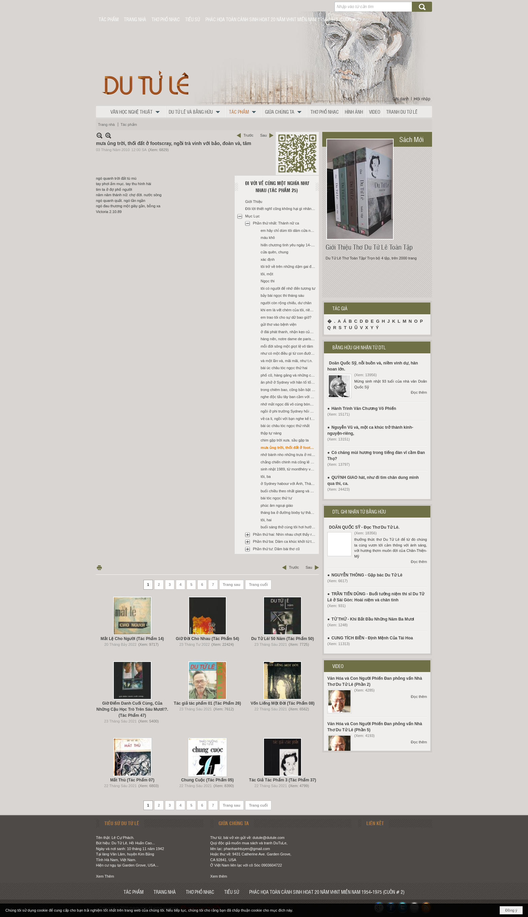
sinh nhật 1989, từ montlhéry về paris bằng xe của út (289, 469)
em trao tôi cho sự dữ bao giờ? (286, 317)
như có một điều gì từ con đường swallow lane (289, 353)
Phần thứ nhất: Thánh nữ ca (276, 223)
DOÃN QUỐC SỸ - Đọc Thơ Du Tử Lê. (364, 527)
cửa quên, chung (274, 252)
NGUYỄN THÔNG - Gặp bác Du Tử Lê (366, 575)
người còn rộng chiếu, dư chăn (286, 303)
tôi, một (267, 274)
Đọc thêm (419, 392)
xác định (268, 259)
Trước (248, 135)
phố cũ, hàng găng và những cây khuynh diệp (289, 375)
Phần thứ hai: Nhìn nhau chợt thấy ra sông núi (285, 534)
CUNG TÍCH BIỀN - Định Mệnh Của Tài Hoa (372, 638)
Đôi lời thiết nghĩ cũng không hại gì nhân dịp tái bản (281, 209)
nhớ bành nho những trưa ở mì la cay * (289, 455)
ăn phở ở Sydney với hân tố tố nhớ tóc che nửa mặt (289, 382)
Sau (263, 135)
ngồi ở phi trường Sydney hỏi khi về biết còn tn (289, 411)
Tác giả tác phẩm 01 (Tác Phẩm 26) (207, 703)
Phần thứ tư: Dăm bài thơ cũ (276, 549)
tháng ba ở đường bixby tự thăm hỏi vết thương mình (289, 512)
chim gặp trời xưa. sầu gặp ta (285, 440)
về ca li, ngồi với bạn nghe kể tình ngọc (289, 419)
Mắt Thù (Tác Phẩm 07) (132, 780)
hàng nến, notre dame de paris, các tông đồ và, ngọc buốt (289, 339)
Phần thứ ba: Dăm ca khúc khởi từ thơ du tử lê (285, 541)
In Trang (99, 567)
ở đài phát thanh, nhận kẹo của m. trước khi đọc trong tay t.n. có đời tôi (289, 332)
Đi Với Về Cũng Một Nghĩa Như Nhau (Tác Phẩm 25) (277, 186)
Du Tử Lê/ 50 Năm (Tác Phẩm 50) (282, 638)
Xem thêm (218, 876)
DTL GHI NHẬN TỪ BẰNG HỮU (359, 511)
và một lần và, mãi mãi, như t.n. (287, 361)
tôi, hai (266, 520)
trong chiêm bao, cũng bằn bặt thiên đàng (289, 390)
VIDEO (337, 666)
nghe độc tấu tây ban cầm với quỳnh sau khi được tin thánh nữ (289, 397)
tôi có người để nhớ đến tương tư (288, 288)
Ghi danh (401, 99)
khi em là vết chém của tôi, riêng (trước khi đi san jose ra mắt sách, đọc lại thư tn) (289, 310)
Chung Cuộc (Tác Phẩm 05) (207, 780)
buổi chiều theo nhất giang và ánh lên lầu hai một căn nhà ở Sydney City (289, 491)
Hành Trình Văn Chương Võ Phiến (363, 408)
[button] (137, 111)
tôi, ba (266, 476)
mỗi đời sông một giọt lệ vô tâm (287, 346)
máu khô (268, 238)
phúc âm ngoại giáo (277, 505)
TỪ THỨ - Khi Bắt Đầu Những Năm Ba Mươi (372, 619)
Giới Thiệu (253, 202)
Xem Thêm (105, 876)
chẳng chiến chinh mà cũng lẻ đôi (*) (289, 462)
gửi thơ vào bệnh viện (278, 324)
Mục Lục (252, 216)
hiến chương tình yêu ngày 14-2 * (288, 245)
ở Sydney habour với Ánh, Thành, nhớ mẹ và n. (289, 484)
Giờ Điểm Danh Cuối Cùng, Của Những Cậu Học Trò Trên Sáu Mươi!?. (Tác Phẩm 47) (132, 709)
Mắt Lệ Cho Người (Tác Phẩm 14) (132, 638)
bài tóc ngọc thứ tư (276, 498)
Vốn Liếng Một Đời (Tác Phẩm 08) (283, 703)
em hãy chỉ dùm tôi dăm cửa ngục (289, 230)
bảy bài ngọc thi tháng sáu (282, 295)
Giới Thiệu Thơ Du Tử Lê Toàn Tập (369, 247)
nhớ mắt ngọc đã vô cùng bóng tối (289, 404)
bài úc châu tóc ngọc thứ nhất (285, 426)
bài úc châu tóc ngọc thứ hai (284, 368)
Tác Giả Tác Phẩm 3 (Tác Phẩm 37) (282, 780)
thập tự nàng (271, 433)
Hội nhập (422, 99)
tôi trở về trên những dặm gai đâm (289, 266)
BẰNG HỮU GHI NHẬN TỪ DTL (359, 347)
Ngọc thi (267, 281)
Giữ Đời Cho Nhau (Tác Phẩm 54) (207, 638)
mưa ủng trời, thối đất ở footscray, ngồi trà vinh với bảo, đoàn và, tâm (289, 448)
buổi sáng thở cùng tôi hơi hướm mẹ (289, 527)
